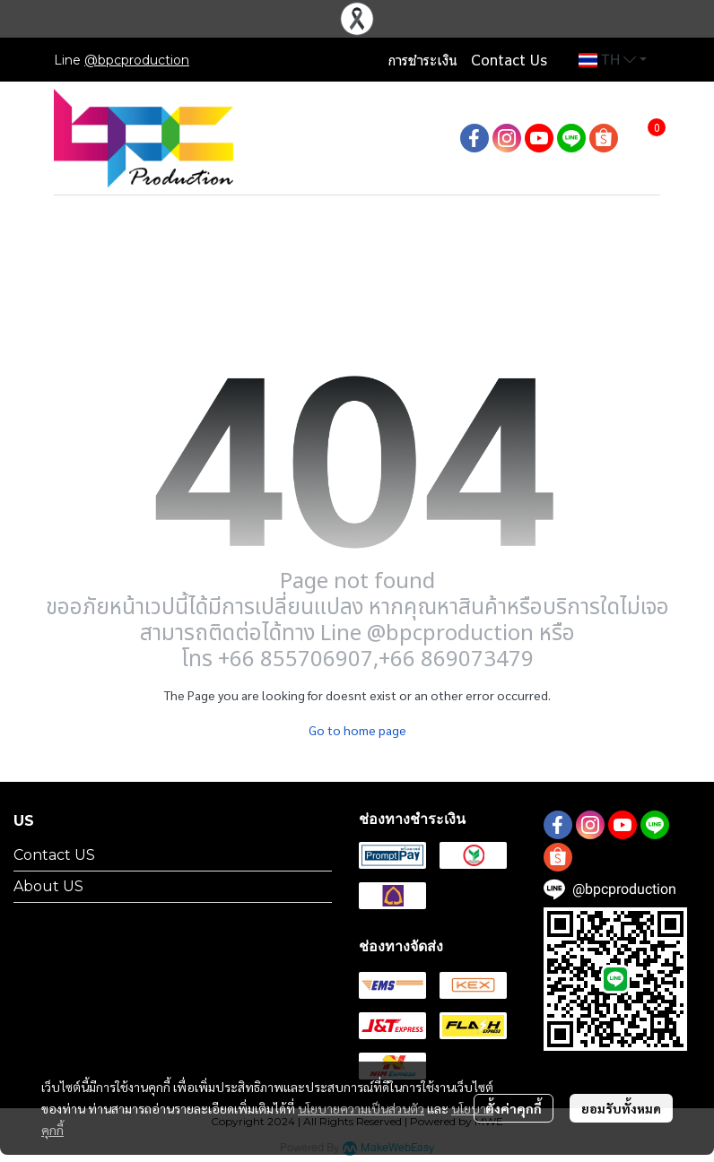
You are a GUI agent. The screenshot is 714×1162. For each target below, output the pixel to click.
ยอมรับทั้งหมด (621, 1108)
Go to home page (357, 730)
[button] (613, 60)
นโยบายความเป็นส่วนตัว (361, 1108)
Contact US (54, 854)
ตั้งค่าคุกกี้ (513, 1108)
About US (48, 886)
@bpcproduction (136, 60)
